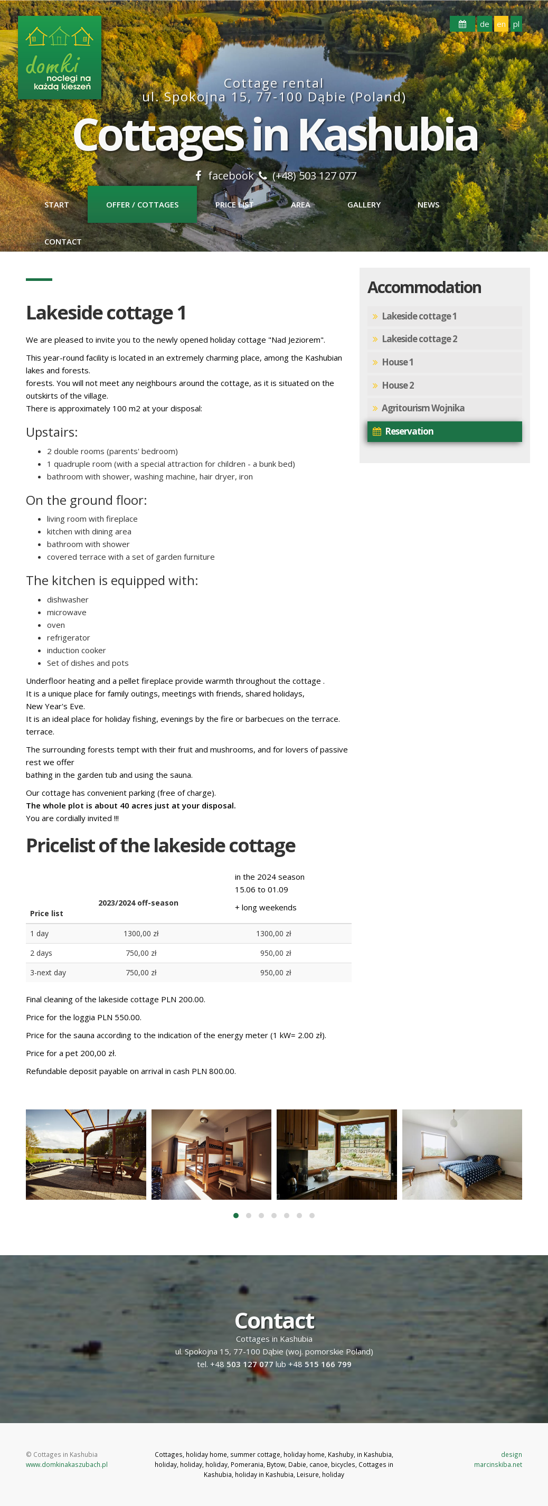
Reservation (403, 432)
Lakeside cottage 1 (415, 317)
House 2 (393, 386)
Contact (63, 241)
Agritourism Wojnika (419, 408)
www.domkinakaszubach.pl (67, 1464)
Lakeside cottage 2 (415, 339)
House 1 (393, 362)
